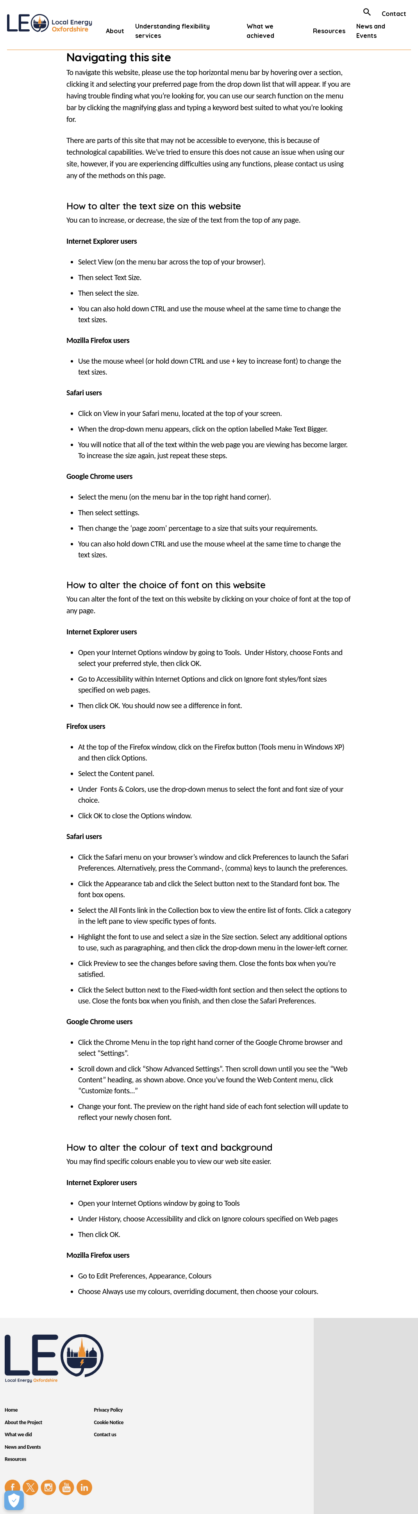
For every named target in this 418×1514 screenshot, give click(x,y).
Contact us (105, 1434)
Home (11, 1410)
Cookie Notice (109, 1422)
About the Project (23, 1422)
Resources (329, 31)
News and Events (370, 30)
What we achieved (260, 30)
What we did (18, 1434)
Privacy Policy (108, 1410)
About (115, 31)
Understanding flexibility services (172, 30)
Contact (394, 14)
